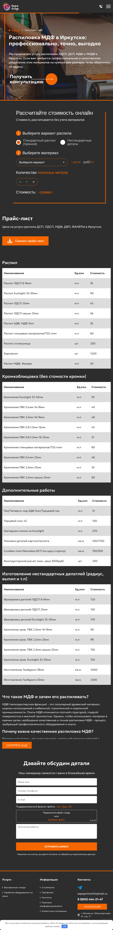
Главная (16, 30)
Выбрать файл (56, 819)
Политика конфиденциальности (51, 904)
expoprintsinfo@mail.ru (92, 893)
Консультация (92, 906)
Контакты (47, 897)
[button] (100, 6)
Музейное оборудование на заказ (17, 894)
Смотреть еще (17, 745)
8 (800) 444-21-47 (90, 899)
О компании (48, 887)
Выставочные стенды (15, 887)
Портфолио (47, 892)
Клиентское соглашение (54, 911)
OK (64, 926)
